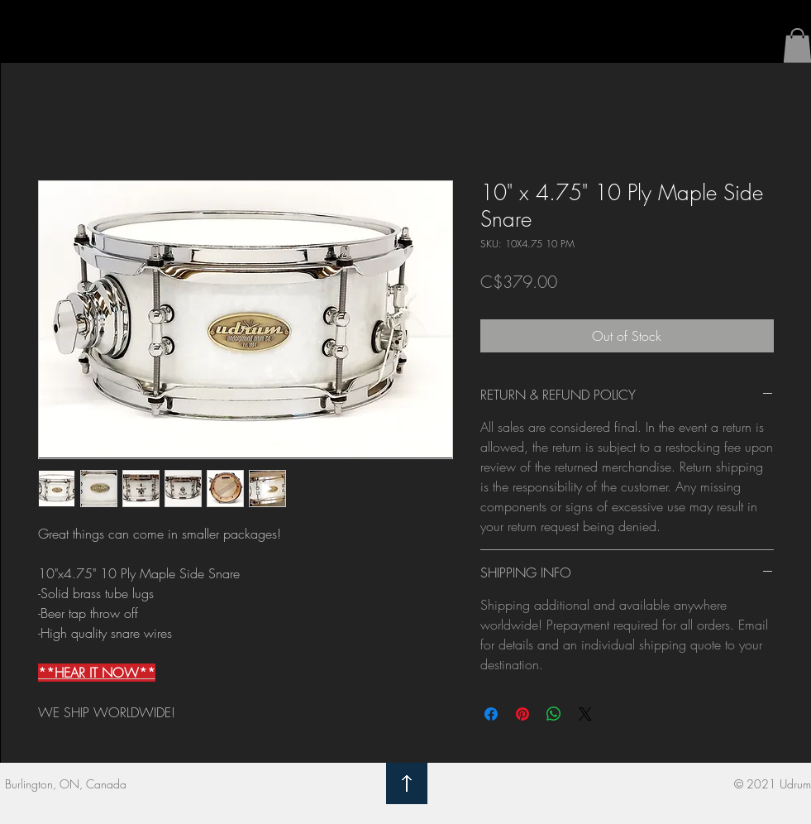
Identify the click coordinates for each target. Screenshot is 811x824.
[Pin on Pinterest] (522, 714)
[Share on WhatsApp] (554, 714)
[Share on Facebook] (491, 714)
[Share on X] (585, 714)
